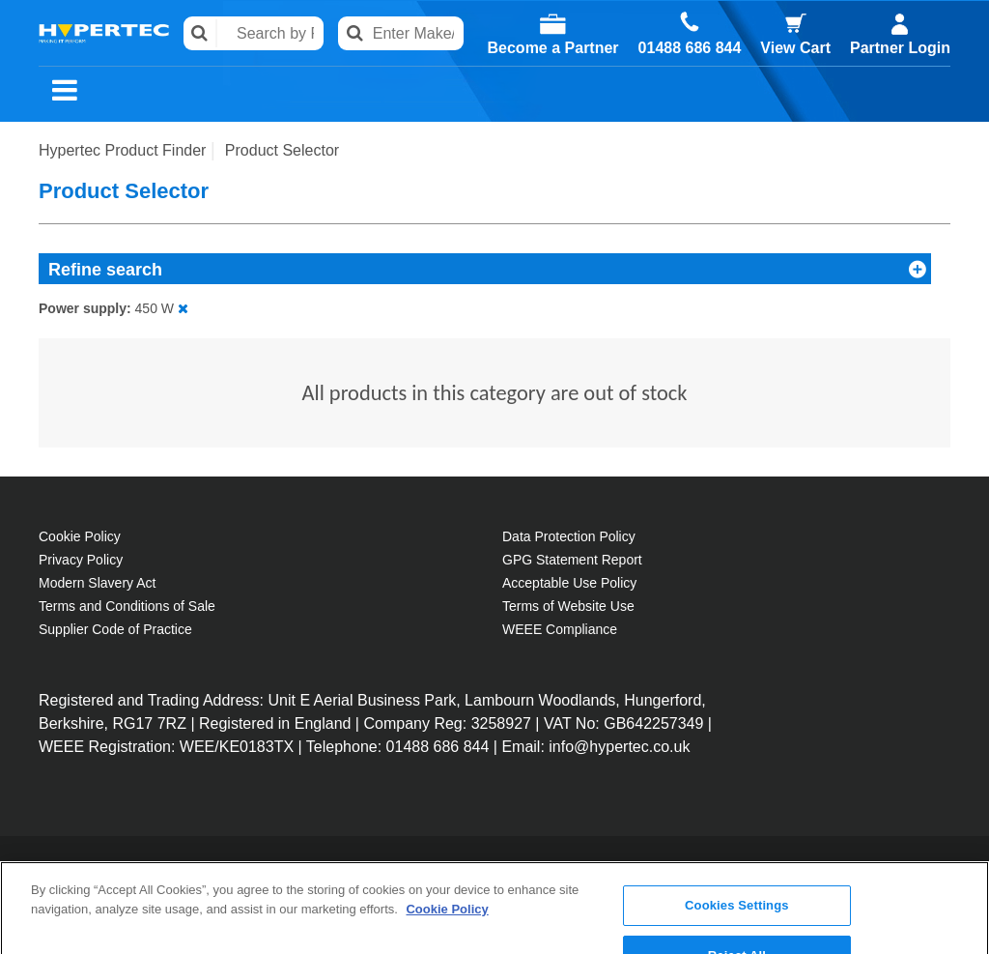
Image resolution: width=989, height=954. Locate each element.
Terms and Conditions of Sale (127, 606)
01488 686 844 (690, 48)
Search (200, 33)
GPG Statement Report (572, 559)
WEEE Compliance (559, 629)
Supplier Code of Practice (115, 629)
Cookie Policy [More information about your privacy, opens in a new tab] (447, 828)
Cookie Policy (80, 536)
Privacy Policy (81, 559)
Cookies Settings (737, 825)
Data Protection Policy (569, 536)
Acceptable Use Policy (569, 583)
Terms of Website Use (568, 606)
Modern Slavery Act (97, 583)
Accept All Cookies (737, 924)
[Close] (958, 870)
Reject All (737, 874)
